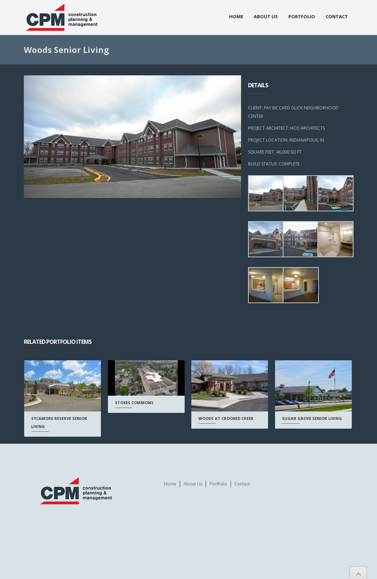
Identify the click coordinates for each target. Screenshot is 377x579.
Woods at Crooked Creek (225, 418)
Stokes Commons (134, 402)
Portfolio (301, 16)
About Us (266, 16)
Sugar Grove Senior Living (312, 418)
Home (236, 16)
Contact (336, 16)
